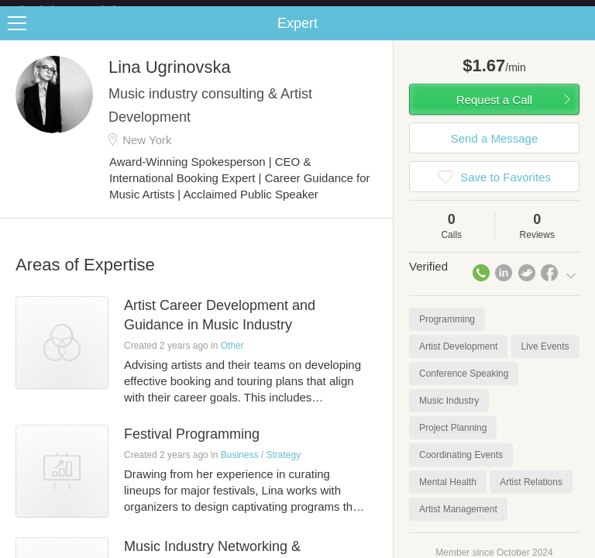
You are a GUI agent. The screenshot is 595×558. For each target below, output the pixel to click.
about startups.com (534, 10)
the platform (83, 9)
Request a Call (494, 112)
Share (579, 36)
